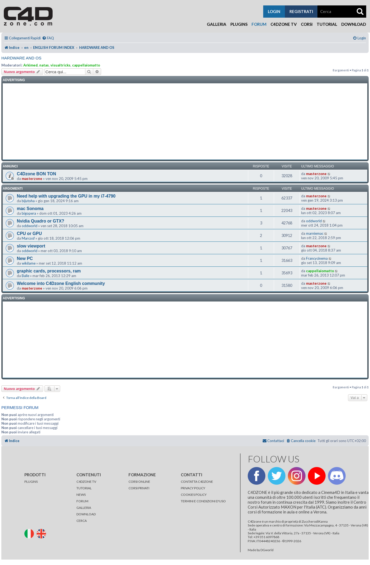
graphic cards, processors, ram (49, 271)
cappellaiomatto (86, 65)
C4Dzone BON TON (36, 174)
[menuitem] (48, 38)
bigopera (29, 213)
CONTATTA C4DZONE (197, 482)
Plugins (238, 24)
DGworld (267, 550)
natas (44, 65)
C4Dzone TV (284, 24)
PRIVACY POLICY (193, 488)
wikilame (29, 263)
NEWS (81, 495)
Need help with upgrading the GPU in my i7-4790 (66, 196)
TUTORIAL (84, 488)
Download (353, 24)
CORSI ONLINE (139, 482)
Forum (259, 24)
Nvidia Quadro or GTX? (40, 221)
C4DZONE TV (86, 482)
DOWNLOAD (86, 514)
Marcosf (28, 238)
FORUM (82, 501)
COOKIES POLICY (194, 495)
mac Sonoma (30, 208)
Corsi (307, 24)
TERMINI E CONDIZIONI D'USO (203, 501)
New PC (25, 258)
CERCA (81, 521)
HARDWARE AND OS (21, 58)
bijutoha (28, 201)
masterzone (32, 178)
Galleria (216, 24)
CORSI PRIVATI (138, 488)
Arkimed (30, 65)
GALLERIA (83, 508)
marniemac (314, 233)
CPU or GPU (29, 233)
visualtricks (60, 65)
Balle (25, 276)
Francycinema (317, 258)
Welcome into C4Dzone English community (61, 283)
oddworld (29, 226)
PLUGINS (31, 482)
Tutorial (327, 24)
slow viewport (31, 246)
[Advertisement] (185, 122)
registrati (301, 11)
